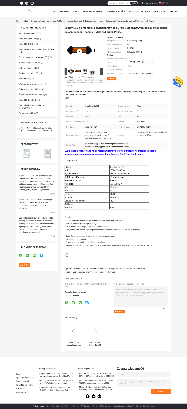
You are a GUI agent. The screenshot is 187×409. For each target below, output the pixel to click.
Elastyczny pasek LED (29, 62)
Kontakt (112, 79)
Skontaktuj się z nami (139, 11)
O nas (75, 11)
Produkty (64, 11)
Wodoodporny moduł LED (30, 84)
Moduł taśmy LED (27, 78)
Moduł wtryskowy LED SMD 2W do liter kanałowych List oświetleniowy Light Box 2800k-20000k (96, 388)
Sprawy (173, 11)
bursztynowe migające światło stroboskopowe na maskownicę (90, 272)
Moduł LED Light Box (28, 100)
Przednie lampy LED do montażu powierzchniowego (94, 269)
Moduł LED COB (26, 44)
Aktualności (160, 11)
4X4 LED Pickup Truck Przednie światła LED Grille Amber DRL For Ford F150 (40, 130)
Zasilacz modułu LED (28, 73)
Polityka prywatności (41, 406)
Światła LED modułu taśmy (31, 94)
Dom (54, 11)
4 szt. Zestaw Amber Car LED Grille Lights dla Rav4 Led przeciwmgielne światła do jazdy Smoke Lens (94, 343)
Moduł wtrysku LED (28, 38)
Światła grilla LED (38, 21)
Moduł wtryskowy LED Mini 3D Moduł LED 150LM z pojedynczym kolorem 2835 (96, 381)
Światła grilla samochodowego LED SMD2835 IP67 (74, 343)
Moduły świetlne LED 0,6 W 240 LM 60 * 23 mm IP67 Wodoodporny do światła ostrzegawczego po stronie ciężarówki (57, 382)
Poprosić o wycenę (150, 3)
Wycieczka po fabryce (92, 11)
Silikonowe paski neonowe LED (33, 57)
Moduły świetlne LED (28, 33)
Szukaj (134, 3)
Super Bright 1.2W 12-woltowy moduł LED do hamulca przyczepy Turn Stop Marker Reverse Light (57, 375)
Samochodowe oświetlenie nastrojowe (36, 49)
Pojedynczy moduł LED (29, 89)
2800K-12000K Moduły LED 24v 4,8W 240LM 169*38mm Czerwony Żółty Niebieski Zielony (55, 389)
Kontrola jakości (116, 11)
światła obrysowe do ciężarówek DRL (131, 269)
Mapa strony (21, 392)
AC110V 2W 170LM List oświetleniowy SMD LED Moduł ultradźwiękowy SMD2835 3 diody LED (96, 375)
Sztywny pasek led (27, 68)
